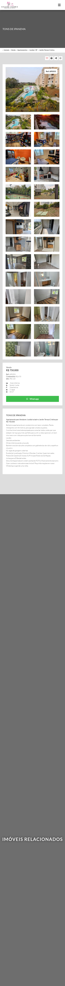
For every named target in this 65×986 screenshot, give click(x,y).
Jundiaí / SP (33, 50)
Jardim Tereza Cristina (46, 50)
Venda (13, 50)
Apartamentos (22, 50)
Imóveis (6, 50)
